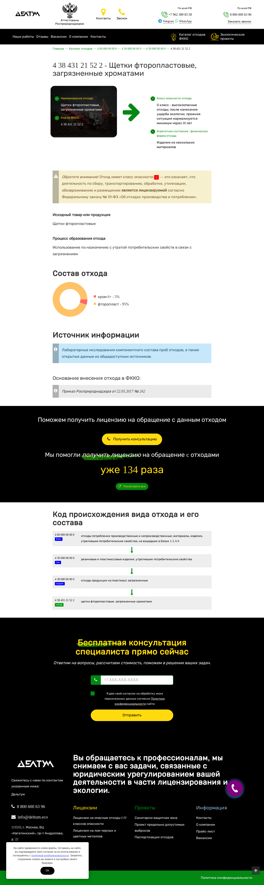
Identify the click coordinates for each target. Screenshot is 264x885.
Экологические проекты (232, 36)
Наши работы (23, 36)
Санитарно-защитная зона (156, 818)
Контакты (98, 36)
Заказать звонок (239, 21)
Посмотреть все (132, 486)
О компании (78, 36)
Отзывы (42, 36)
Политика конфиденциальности (226, 877)
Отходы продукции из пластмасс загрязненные (114, 580)
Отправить (132, 715)
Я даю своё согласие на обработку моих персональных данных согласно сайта (129, 698)
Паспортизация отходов (154, 837)
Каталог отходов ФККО (192, 36)
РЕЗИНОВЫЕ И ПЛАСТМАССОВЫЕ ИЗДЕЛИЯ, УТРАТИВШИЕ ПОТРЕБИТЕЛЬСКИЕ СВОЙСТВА (136, 559)
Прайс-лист (205, 831)
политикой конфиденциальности (50, 855)
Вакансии (59, 36)
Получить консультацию (132, 439)
